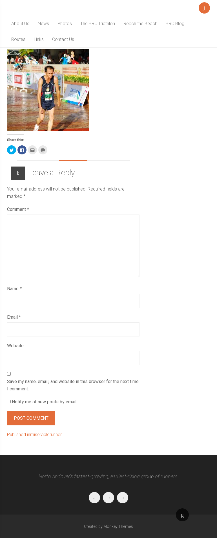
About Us (20, 23)
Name (14, 288)
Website (15, 345)
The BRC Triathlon (97, 23)
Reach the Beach (140, 23)
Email (14, 317)
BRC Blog (175, 23)
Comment (18, 209)
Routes (18, 39)
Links (39, 39)
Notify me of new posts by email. (44, 401)
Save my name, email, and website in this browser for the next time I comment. (73, 385)
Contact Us (63, 39)
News (43, 23)
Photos (64, 23)
